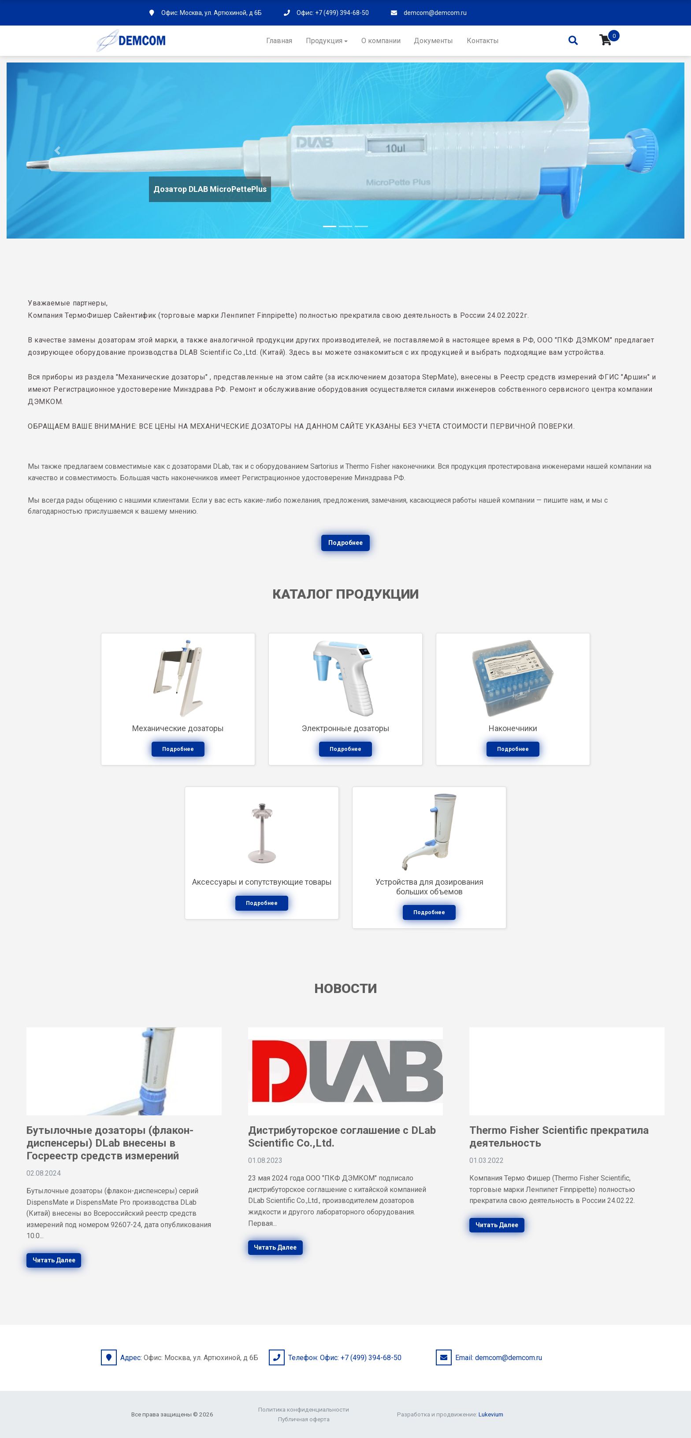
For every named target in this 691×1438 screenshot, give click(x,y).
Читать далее (54, 1260)
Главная (279, 41)
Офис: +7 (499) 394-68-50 (333, 12)
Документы (433, 41)
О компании (381, 41)
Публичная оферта (304, 1419)
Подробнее (345, 542)
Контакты (483, 41)
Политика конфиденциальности (303, 1409)
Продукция (324, 41)
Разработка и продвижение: (450, 1414)
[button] (57, 151)
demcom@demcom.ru (435, 12)
